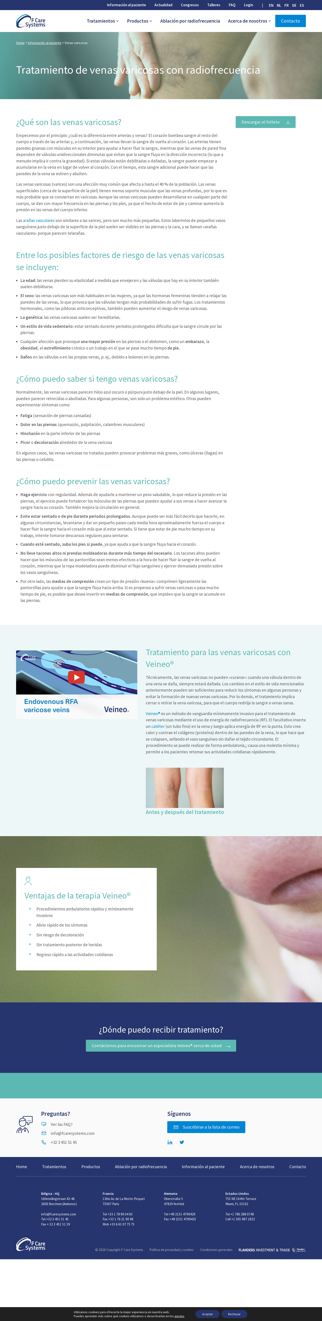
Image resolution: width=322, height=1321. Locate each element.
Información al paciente (126, 4)
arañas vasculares (39, 220)
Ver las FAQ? (57, 1124)
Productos (139, 21)
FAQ (232, 4)
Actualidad (163, 4)
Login (248, 4)
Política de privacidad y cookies (171, 1250)
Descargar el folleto (261, 122)
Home (20, 43)
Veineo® (153, 713)
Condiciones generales (216, 1250)
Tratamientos (103, 21)
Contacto (290, 21)
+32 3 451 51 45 (59, 1142)
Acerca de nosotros (249, 21)
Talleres (213, 4)
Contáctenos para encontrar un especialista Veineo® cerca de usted (157, 1045)
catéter (158, 726)
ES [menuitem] (302, 5)
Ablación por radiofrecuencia (190, 21)
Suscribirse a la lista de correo (206, 1127)
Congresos (190, 4)
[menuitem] (271, 5)
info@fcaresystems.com (68, 1133)
